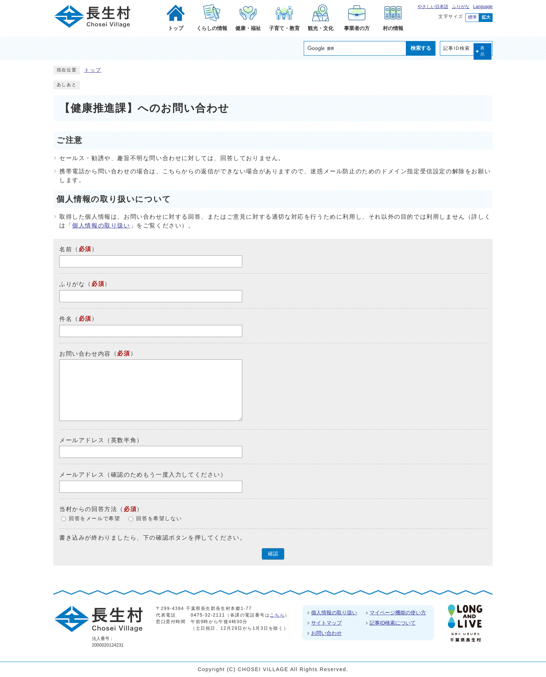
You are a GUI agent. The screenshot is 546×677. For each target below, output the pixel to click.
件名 (65, 319)
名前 (65, 249)
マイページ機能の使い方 (398, 612)
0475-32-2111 (208, 615)
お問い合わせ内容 (85, 353)
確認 (273, 553)
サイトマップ (326, 623)
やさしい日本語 (433, 6)
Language (483, 6)
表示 (482, 51)
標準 (472, 17)
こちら (277, 615)
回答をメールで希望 (94, 518)
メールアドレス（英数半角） (101, 440)
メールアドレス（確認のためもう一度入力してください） (143, 474)
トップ (92, 70)
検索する (421, 48)
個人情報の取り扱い (101, 225)
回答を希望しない (159, 518)
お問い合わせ (326, 633)
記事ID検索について (393, 623)
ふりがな (461, 6)
